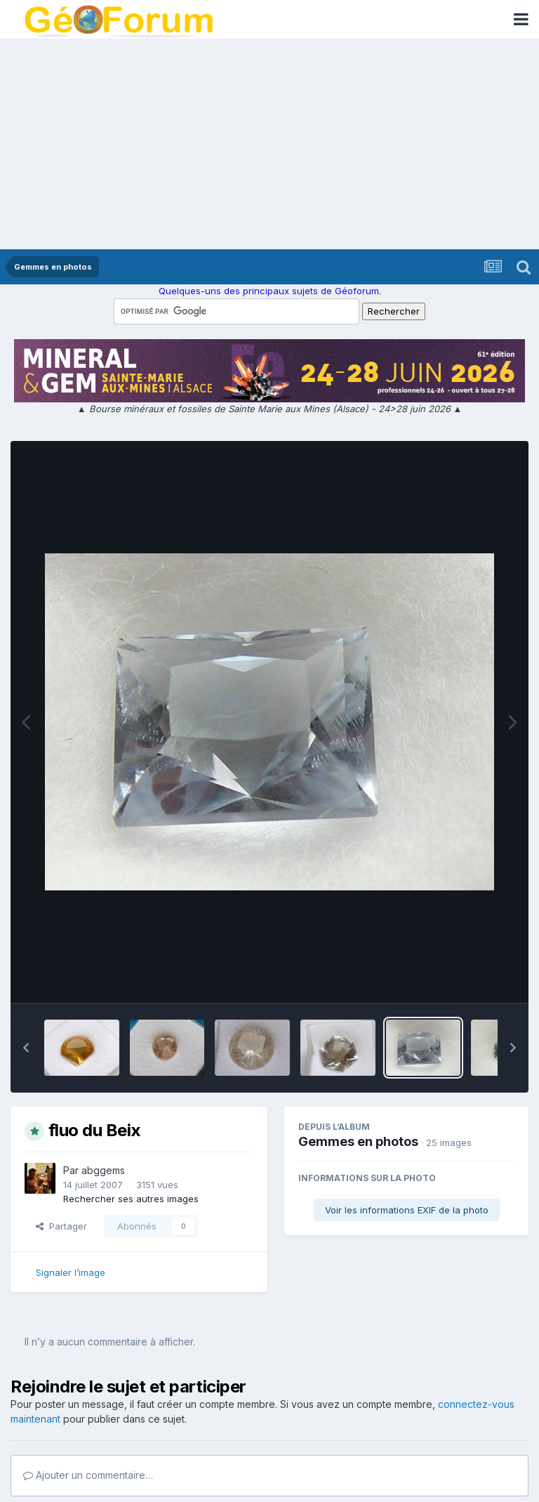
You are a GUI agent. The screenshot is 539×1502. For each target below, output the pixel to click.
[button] (26, 1047)
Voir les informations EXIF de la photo (406, 1210)
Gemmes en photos (358, 1141)
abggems (103, 1170)
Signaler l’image (70, 1272)
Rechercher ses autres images (131, 1198)
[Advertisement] (269, 144)
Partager (61, 1226)
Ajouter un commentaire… (88, 1475)
